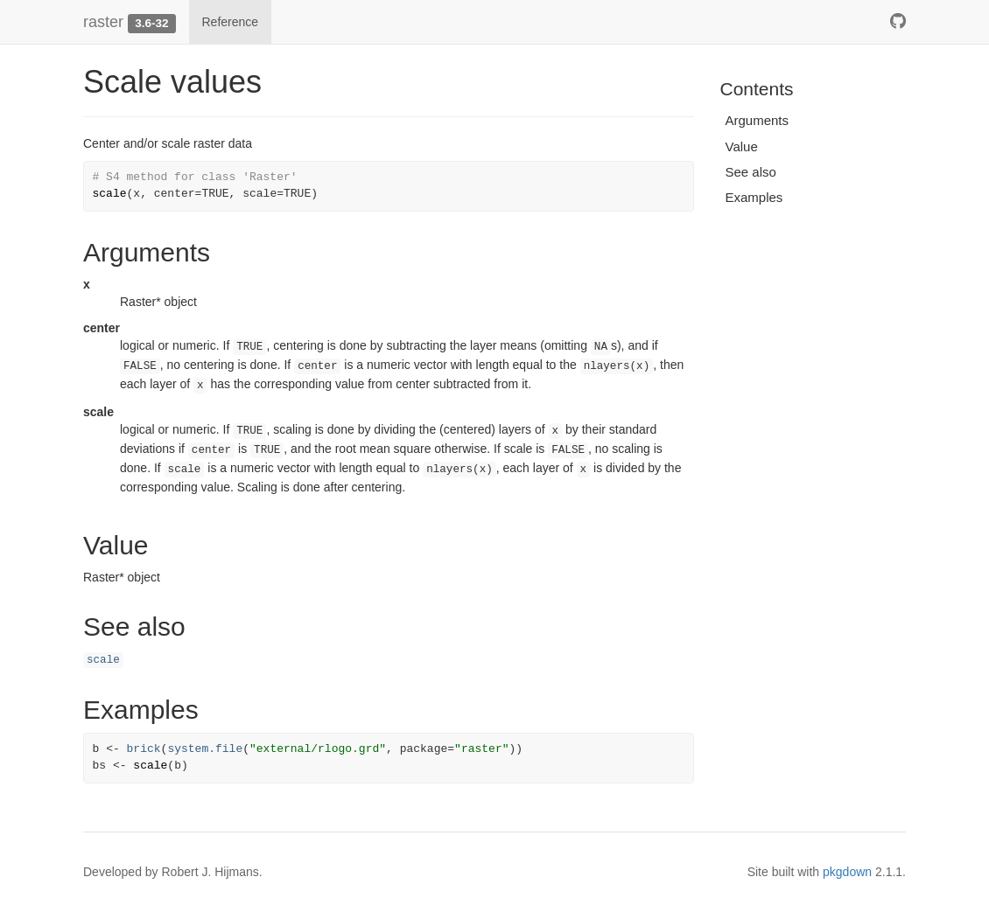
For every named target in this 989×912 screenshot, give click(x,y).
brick (144, 748)
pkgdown (847, 872)
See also (751, 171)
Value (742, 146)
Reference (230, 22)
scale (103, 660)
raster (103, 22)
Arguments (757, 120)
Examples (754, 197)
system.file (204, 748)
